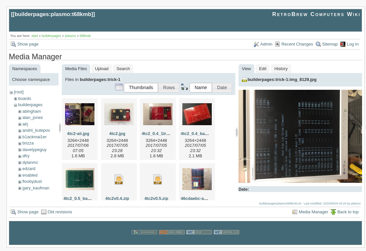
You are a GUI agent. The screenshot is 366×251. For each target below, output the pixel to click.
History (281, 68)
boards (24, 98)
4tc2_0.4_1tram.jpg (160, 133)
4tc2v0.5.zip (156, 198)
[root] (19, 91)
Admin (266, 44)
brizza (28, 143)
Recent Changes (297, 44)
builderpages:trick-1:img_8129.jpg (282, 79)
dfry (25, 155)
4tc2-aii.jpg (78, 133)
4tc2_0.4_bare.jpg (198, 133)
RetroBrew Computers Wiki (316, 14)
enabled (29, 175)
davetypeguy (34, 149)
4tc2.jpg (117, 133)
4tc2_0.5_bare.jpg (81, 198)
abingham (31, 111)
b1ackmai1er (34, 136)
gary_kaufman (35, 187)
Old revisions (60, 215)
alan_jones (32, 117)
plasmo (70, 36)
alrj (25, 124)
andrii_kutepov (36, 130)
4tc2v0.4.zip (117, 198)
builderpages (51, 36)
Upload (101, 68)
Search (123, 68)
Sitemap (330, 44)
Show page (28, 44)
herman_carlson (37, 194)
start (34, 36)
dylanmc (30, 162)
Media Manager (313, 215)
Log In (352, 44)
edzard (28, 168)
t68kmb (85, 36)
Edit (262, 68)
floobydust (32, 181)
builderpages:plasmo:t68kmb (53, 14)
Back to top (347, 215)
